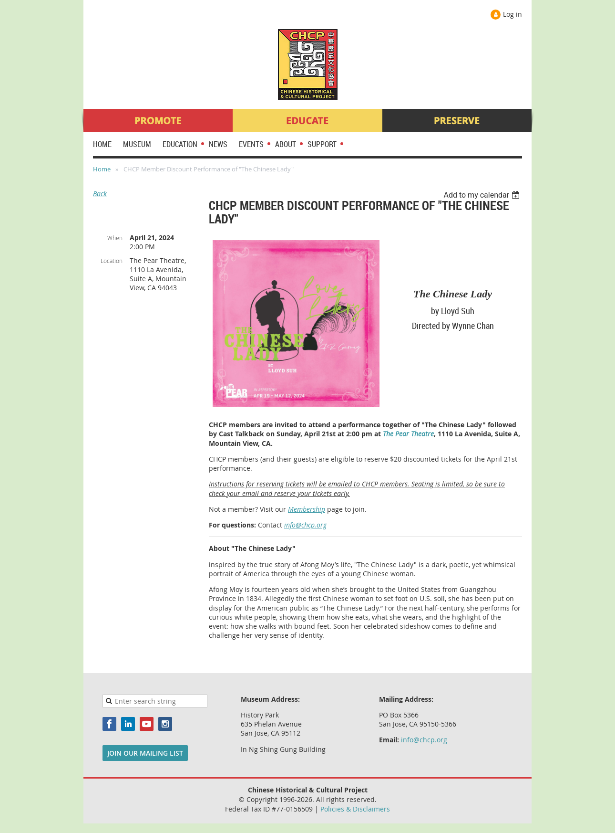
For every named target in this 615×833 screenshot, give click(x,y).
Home (102, 169)
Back (100, 193)
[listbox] (482, 195)
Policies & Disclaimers (355, 808)
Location (112, 260)
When (115, 238)
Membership (306, 509)
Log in (512, 14)
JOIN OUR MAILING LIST (145, 753)
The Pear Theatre (408, 433)
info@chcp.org (305, 524)
